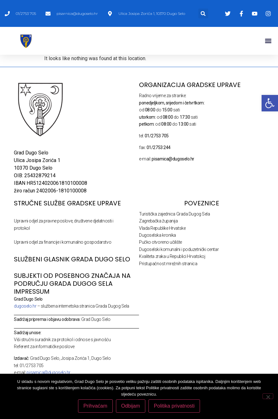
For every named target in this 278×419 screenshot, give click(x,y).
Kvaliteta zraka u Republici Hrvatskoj (172, 256)
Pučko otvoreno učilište (160, 242)
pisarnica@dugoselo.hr (48, 372)
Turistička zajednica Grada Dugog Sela (174, 213)
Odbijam (130, 406)
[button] (203, 13)
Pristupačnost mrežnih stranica (168, 263)
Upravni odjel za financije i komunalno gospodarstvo (62, 242)
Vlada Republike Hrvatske (162, 228)
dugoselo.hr (25, 306)
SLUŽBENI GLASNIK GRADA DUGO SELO (72, 259)
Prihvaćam (95, 406)
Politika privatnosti (174, 406)
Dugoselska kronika (157, 235)
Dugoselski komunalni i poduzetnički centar (179, 249)
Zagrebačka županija (158, 220)
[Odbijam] (268, 396)
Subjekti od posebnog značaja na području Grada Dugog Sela (72, 279)
